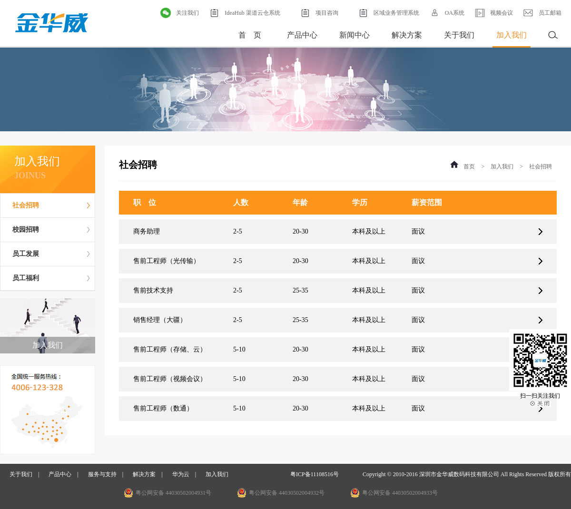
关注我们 (179, 13)
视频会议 (493, 13)
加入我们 (511, 35)
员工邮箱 (541, 13)
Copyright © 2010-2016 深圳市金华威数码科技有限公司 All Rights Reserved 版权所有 (467, 474)
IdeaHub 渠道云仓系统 (244, 13)
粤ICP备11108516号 (314, 474)
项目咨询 (318, 13)
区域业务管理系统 (388, 13)
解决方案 (407, 35)
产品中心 (302, 35)
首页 (469, 166)
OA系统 (446, 13)
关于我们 (459, 35)
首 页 (249, 35)
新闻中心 (354, 35)
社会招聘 (540, 166)
